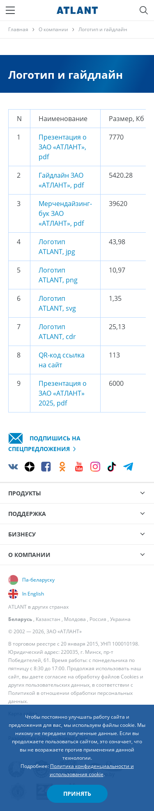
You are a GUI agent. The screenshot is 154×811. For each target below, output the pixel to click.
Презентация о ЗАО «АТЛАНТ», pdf (63, 147)
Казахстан (48, 619)
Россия (98, 619)
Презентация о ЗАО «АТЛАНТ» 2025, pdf (63, 393)
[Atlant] (77, 10)
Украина (120, 619)
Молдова (75, 619)
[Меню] (10, 10)
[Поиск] (143, 10)
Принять (77, 793)
